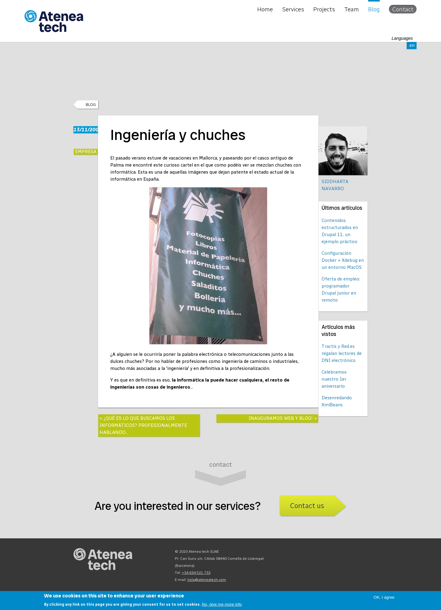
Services (293, 9)
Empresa (85, 151)
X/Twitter (340, 553)
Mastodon (318, 553)
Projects (324, 9)
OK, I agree (384, 597)
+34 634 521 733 (196, 572)
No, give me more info (222, 604)
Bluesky (329, 553)
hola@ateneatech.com (206, 580)
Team (351, 9)
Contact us (307, 505)
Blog (374, 9)
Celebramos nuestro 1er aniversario (334, 379)
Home (265, 9)
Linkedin (363, 553)
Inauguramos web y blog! (281, 418)
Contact (402, 9)
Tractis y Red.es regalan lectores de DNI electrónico (342, 353)
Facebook (351, 553)
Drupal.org (307, 553)
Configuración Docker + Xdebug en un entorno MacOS (343, 260)
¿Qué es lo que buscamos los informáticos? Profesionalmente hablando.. (143, 425)
